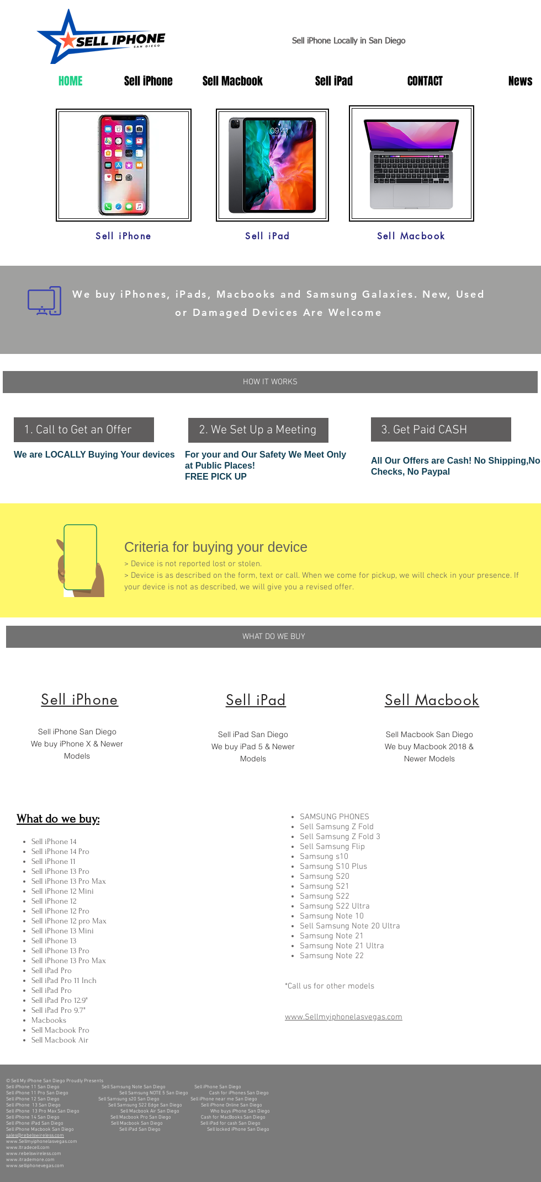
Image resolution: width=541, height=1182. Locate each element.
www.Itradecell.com (28, 1148)
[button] (270, 382)
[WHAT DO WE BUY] (273, 637)
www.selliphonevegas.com (35, 1166)
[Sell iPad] (268, 236)
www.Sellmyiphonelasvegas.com (41, 1141)
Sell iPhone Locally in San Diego (348, 41)
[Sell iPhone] (123, 236)
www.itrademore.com (30, 1160)
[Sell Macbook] (411, 236)
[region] (97, 730)
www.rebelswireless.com (33, 1154)
